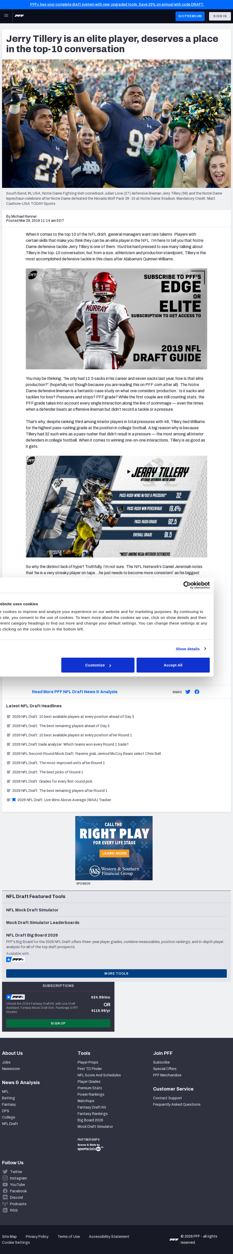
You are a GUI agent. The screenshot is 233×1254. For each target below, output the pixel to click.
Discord (16, 1198)
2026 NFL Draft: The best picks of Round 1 (44, 772)
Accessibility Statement (109, 1237)
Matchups (86, 1101)
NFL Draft (10, 1124)
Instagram (18, 1178)
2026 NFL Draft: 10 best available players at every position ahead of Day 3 (70, 717)
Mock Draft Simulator (95, 1127)
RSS (14, 1210)
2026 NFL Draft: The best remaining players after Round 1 (56, 791)
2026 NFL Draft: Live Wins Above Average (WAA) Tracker (58, 800)
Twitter (16, 1172)
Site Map (9, 1237)
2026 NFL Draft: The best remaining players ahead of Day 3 (58, 726)
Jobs (6, 1062)
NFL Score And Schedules (99, 1075)
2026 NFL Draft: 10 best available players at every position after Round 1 (69, 735)
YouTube (17, 1185)
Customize (116, 665)
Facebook (18, 1191)
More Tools (116, 973)
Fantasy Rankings (93, 1114)
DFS (5, 1111)
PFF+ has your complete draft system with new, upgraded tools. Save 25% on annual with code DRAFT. (117, 4)
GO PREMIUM (190, 16)
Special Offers (165, 1069)
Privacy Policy (37, 1237)
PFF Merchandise (167, 1075)
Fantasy (9, 1104)
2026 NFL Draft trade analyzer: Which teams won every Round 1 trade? (67, 744)
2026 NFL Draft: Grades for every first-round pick (49, 781)
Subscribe (161, 1062)
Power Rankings (91, 1094)
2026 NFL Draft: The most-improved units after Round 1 (55, 763)
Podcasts (18, 1204)
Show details (205, 648)
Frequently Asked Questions (177, 1104)
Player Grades (89, 1082)
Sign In (220, 16)
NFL (5, 1092)
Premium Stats (90, 1088)
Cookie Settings (16, 1242)
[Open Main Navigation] (6, 16)
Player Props (88, 1062)
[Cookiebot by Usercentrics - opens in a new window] (204, 585)
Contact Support (167, 1098)
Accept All (190, 665)
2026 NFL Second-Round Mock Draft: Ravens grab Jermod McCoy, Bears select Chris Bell (83, 754)
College (8, 1117)
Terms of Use (68, 1237)
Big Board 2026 (90, 1120)
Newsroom (11, 1069)
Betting (8, 1098)
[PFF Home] (19, 16)
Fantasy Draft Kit (92, 1107)
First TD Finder (90, 1069)
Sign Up (58, 1023)
